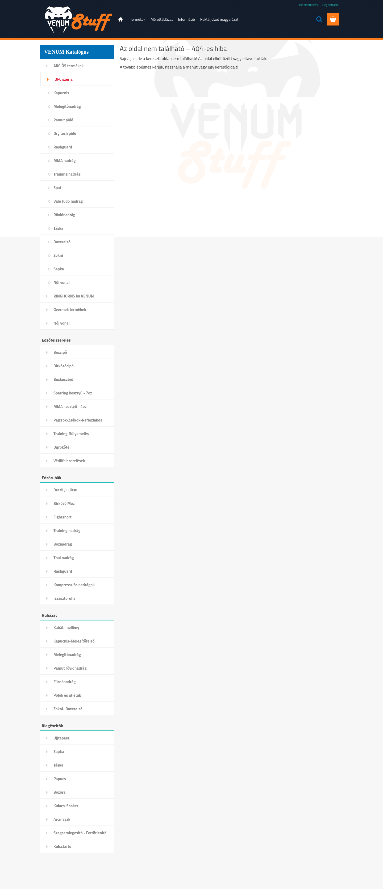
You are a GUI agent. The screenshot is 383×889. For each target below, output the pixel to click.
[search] (319, 19)
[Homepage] (120, 19)
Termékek (137, 19)
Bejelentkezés (308, 4)
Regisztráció (330, 4)
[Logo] (76, 19)
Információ (186, 19)
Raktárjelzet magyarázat (219, 19)
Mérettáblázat (162, 19)
